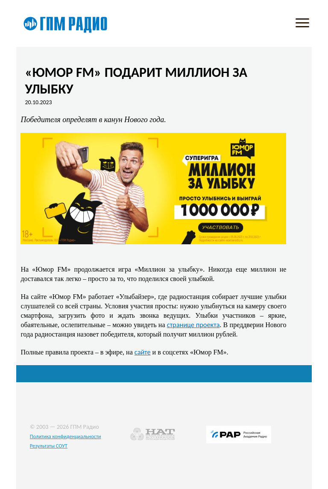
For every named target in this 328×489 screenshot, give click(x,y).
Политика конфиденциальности (65, 436)
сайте (143, 352)
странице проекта (193, 324)
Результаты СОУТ (48, 445)
